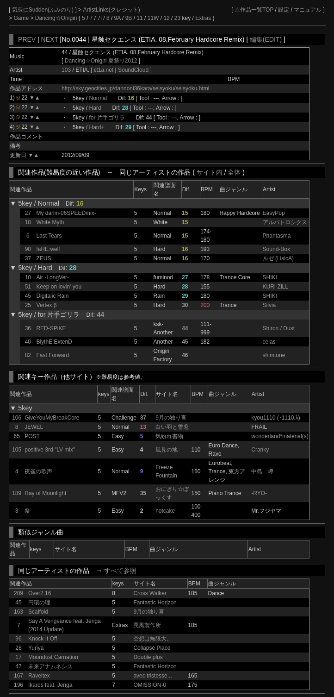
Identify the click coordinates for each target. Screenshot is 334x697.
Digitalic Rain (52, 296)
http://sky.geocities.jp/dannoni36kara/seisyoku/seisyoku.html (135, 88)
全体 (234, 172)
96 (18, 638)
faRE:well (48, 249)
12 (166, 18)
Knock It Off (42, 638)
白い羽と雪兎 (172, 427)
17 (18, 657)
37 (28, 258)
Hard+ (96, 127)
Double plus (147, 657)
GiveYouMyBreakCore (52, 417)
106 (16, 417)
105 (16, 449)
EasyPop (274, 213)
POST (32, 436)
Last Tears (49, 235)
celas (269, 342)
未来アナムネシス (50, 666)
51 (28, 286)
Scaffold (38, 612)
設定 (283, 9)
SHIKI (270, 277)
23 (177, 18)
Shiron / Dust (279, 328)
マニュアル (308, 9)
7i (100, 18)
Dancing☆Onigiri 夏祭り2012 (101, 60)
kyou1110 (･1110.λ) (275, 417)
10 (28, 277)
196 (18, 685)
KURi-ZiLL (275, 286)
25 (28, 305)
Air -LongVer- (52, 277)
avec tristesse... (152, 675)
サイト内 (210, 172)
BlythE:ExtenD (54, 342)
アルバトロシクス (285, 222)
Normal (98, 98)
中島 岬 (262, 471)
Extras (203, 18)
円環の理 (39, 602)
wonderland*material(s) (279, 436)
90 (28, 249)
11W (153, 18)
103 (66, 70)
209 (18, 593)
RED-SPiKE (51, 328)
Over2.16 (39, 593)
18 (28, 222)
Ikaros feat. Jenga (50, 685)
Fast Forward (52, 355)
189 (16, 493)
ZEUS (43, 258)
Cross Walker (150, 593)
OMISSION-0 (149, 685)
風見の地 (166, 449)
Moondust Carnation (53, 657)
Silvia (269, 305)
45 (28, 296)
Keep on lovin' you (58, 286)
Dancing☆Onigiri (57, 18)
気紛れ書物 (169, 436)
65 (16, 436)
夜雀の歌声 (38, 471)
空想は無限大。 (152, 638)
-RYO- (259, 493)
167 (18, 675)
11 (139, 18)
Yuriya (35, 648)
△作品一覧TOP (254, 9)
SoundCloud (133, 70)
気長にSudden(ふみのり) (43, 9)
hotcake (165, 511)
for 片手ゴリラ (106, 117)
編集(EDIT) (266, 39)
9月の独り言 (170, 417)
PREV (27, 39)
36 (28, 328)
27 (28, 213)
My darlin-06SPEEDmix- (66, 213)
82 (28, 355)
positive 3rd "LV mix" (50, 449)
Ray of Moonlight (45, 493)
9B (128, 18)
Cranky (260, 449)
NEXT (49, 39)
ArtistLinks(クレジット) (111, 9)
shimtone (274, 355)
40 (28, 342)
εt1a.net (104, 70)
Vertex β (46, 305)
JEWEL (34, 427)
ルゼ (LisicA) (278, 258)
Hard (95, 108)
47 (18, 666)
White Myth (50, 222)
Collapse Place (151, 648)
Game (21, 18)
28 (18, 648)
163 (18, 612)
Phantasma (277, 235)
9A (117, 18)
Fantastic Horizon (154, 602)
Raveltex (39, 675)
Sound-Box (276, 249)
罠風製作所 (147, 625)
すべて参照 (120, 570)
